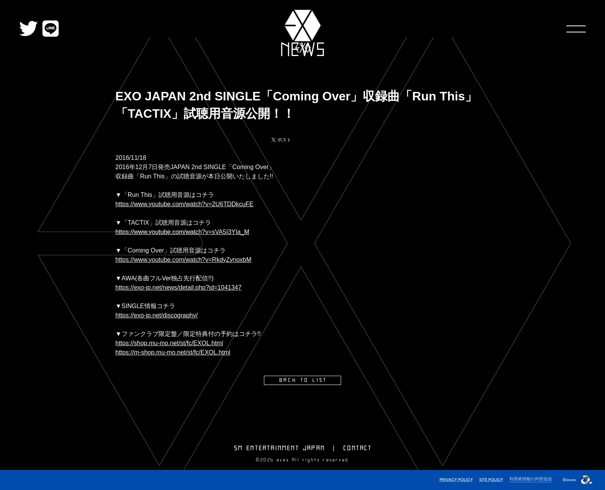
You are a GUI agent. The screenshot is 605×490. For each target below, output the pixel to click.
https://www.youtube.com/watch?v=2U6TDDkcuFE (184, 204)
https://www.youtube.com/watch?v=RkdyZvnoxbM (183, 259)
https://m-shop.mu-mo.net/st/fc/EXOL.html (172, 352)
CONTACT (357, 448)
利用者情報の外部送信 (530, 478)
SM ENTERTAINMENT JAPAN (279, 448)
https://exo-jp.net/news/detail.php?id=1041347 (178, 287)
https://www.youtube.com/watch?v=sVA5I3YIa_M (182, 232)
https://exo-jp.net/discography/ (156, 315)
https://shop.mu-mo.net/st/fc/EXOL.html (169, 343)
